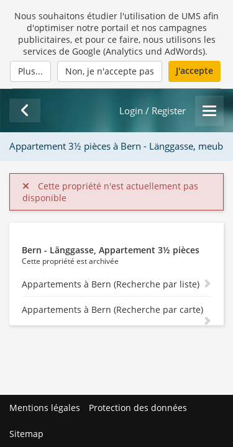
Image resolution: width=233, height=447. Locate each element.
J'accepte (194, 70)
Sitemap (26, 434)
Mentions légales (44, 407)
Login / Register (152, 110)
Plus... (30, 71)
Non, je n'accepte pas (109, 71)
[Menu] (209, 111)
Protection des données (138, 407)
